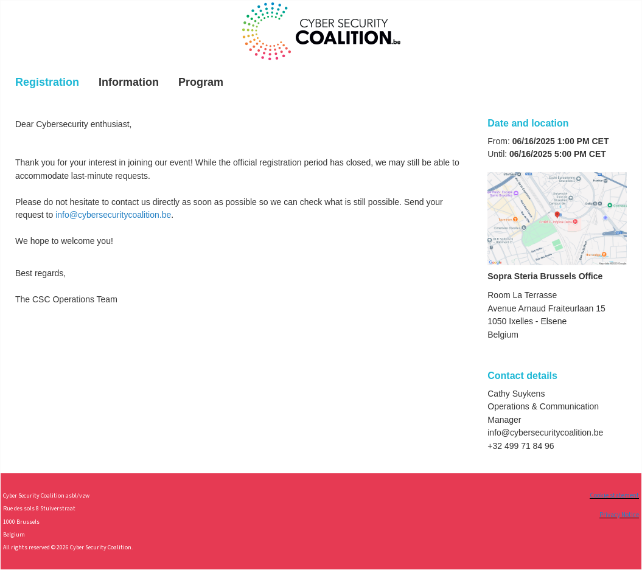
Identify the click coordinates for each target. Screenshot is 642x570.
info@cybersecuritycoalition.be (113, 215)
